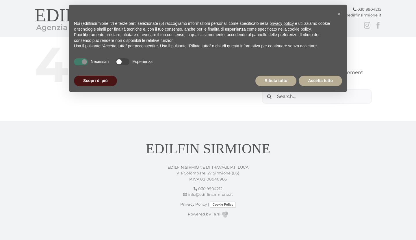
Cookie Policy (222, 204)
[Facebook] (378, 25)
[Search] (269, 96)
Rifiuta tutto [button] (276, 80)
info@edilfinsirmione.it (356, 15)
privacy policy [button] (282, 23)
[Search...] (317, 96)
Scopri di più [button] (95, 80)
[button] (339, 13)
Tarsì (220, 214)
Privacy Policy (193, 204)
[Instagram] (367, 25)
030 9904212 (367, 9)
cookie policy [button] (299, 29)
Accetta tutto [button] (320, 80)
